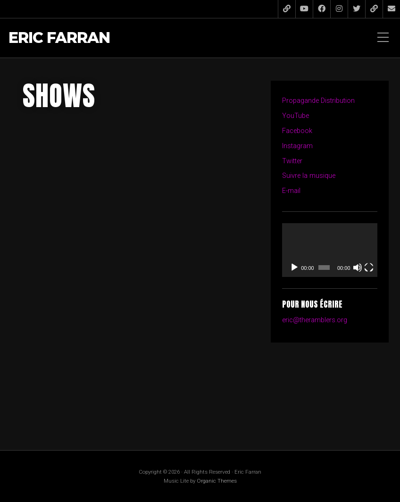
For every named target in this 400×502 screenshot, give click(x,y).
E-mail (291, 191)
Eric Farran (59, 38)
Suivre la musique (308, 176)
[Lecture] (294, 267)
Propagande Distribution (318, 101)
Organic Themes (217, 480)
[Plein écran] (369, 267)
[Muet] (357, 267)
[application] (329, 250)
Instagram (297, 146)
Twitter (292, 161)
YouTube (295, 116)
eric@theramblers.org (314, 320)
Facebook (297, 131)
